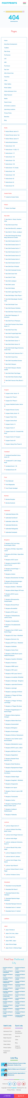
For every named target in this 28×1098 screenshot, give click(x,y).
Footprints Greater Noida (12, 197)
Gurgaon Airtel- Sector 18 (12, 393)
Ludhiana (6, 918)
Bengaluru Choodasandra (12, 621)
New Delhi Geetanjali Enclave (13, 270)
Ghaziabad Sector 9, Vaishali (13, 911)
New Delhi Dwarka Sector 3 (13, 259)
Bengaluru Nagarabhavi (12, 755)
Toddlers (6, 47)
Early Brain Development (10, 44)
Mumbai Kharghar (10, 499)
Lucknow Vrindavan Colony (13, 874)
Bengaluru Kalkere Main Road (13, 720)
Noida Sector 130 (10, 164)
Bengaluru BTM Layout (12, 612)
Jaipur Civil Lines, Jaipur (12, 933)
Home (5, 40)
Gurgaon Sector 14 (10, 424)
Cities (5, 80)
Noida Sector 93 (10, 186)
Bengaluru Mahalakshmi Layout (14, 744)
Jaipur (6, 926)
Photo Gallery (7, 87)
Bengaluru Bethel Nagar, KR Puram (15, 590)
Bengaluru (7, 540)
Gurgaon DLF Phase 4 (11, 400)
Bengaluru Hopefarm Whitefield (14, 659)
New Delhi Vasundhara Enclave (14, 360)
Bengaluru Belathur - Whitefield (14, 586)
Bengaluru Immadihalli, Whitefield (14, 677)
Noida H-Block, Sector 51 (12, 138)
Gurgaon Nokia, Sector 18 (12, 413)
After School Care (9, 73)
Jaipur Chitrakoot (10, 930)
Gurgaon (6, 390)
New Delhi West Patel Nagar (13, 373)
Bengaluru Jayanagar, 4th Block (14, 691)
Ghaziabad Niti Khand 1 (12, 889)
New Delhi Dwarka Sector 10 (13, 241)
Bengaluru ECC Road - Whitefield (14, 635)
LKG (5, 58)
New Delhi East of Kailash (12, 266)
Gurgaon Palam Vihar (11, 417)
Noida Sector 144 (10, 171)
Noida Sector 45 (10, 178)
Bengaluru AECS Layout (12, 559)
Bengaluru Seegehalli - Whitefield (14, 780)
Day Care (6, 69)
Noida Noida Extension (12, 142)
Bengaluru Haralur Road (12, 650)
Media (5, 98)
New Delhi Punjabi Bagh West (13, 333)
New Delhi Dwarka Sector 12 (13, 244)
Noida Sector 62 (10, 182)
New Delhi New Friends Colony (14, 311)
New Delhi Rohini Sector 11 (13, 340)
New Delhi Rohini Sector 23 (13, 344)
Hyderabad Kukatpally (11, 532)
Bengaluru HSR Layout (11, 670)
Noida (5, 128)
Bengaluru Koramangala (12, 731)
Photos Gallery (7, 1047)
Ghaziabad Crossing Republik (13, 885)
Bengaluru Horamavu (11, 662)
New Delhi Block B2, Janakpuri (14, 228)
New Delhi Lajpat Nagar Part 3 (13, 292)
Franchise (6, 76)
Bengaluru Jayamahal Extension (14, 684)
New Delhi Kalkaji (10, 288)
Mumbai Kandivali (10, 503)
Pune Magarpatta (10, 484)
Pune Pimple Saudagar (12, 488)
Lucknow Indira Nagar (11, 838)
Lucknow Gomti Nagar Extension (14, 835)
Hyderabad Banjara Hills (12, 514)
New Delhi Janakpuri (11, 281)
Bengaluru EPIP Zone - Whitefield (14, 643)
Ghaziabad (7, 882)
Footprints (14, 1088)
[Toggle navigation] (24, 3)
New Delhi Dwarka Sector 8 (13, 263)
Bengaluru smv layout (11, 787)
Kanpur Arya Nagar (11, 208)
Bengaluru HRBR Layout (12, 666)
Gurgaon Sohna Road (11, 420)
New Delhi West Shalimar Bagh (14, 377)
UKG (5, 62)
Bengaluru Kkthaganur (11, 728)
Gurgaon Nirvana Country (12, 409)
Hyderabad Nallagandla (12, 528)
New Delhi (6, 215)
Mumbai (6, 495)
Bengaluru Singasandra (12, 784)
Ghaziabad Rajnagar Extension (14, 904)
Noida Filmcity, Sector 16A (12, 135)
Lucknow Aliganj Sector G (12, 826)
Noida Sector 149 (10, 175)
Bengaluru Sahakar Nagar (12, 776)
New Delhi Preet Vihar (11, 330)
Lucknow (6, 822)
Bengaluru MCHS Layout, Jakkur (14, 747)
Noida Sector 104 (10, 146)
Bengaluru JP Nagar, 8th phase (14, 706)
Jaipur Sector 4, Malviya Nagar (14, 948)
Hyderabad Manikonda (11, 525)
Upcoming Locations (9, 109)
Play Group (7, 51)
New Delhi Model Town (12, 304)
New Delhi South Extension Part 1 (14, 353)
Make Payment (8, 95)
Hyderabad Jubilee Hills (12, 521)
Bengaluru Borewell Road (12, 605)
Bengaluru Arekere (10, 574)
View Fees (7, 1096)
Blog (5, 120)
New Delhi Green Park (11, 273)
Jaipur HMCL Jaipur (11, 940)
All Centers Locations (9, 105)
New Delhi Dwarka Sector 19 (13, 252)
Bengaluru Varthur (10, 800)
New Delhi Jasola (10, 284)
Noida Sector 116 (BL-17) (12, 149)
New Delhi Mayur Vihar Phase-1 (14, 295)
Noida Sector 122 (10, 157)
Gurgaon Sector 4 (10, 428)
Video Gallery (7, 84)
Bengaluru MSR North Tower (13, 751)
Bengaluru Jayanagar (11, 688)
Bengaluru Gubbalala (11, 646)
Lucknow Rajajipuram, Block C (13, 853)
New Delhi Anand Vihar (12, 225)
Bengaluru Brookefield (11, 608)
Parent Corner (7, 102)
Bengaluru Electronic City (12, 639)
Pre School (7, 66)
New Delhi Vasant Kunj (11, 357)
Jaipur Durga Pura (10, 937)
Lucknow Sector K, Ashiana (13, 856)
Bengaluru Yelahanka (11, 814)
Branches (6, 116)
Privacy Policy (8, 113)
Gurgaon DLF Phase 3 (11, 397)
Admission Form (7, 1031)
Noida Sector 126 (10, 160)
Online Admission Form (10, 91)
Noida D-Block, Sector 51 (12, 131)
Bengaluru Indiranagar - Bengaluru (15, 681)
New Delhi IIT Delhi (10, 277)
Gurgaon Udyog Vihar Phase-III (14, 444)
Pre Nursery (7, 55)
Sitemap (18, 1090)
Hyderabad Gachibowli (11, 518)
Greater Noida (8, 193)
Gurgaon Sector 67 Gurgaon (13, 437)
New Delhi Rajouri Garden (12, 337)
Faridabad (6, 451)
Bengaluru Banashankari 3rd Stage (15, 577)
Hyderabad (7, 510)
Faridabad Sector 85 (11, 469)
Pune (5, 477)
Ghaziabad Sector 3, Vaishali (13, 907)
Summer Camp (7, 1034)
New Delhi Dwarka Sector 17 (13, 248)
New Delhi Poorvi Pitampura (13, 320)
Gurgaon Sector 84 (10, 440)
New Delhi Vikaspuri (11, 364)
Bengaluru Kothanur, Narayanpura (14, 735)
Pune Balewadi (9, 481)
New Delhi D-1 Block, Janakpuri (14, 232)
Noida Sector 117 (10, 153)
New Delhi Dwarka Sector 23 (13, 255)
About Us (17, 1036)
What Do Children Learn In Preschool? (17, 1069)
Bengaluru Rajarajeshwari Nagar (14, 767)
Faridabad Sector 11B (11, 466)
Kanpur (6, 204)
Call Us (21, 1096)
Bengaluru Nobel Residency (13, 764)
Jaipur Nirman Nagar (11, 944)
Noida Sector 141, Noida (12, 167)
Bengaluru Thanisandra (12, 796)
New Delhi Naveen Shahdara (13, 308)
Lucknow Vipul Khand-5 (12, 865)
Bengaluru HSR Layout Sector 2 (14, 673)
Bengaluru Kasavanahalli (12, 724)
